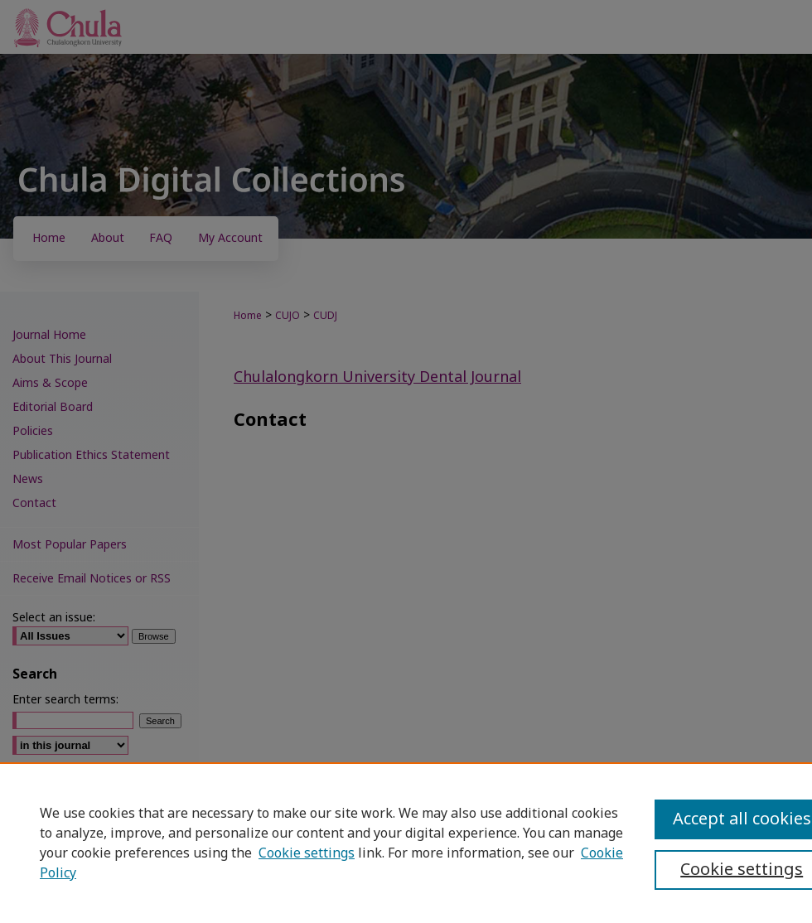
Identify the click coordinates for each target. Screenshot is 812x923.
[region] (406, 842)
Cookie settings (307, 853)
